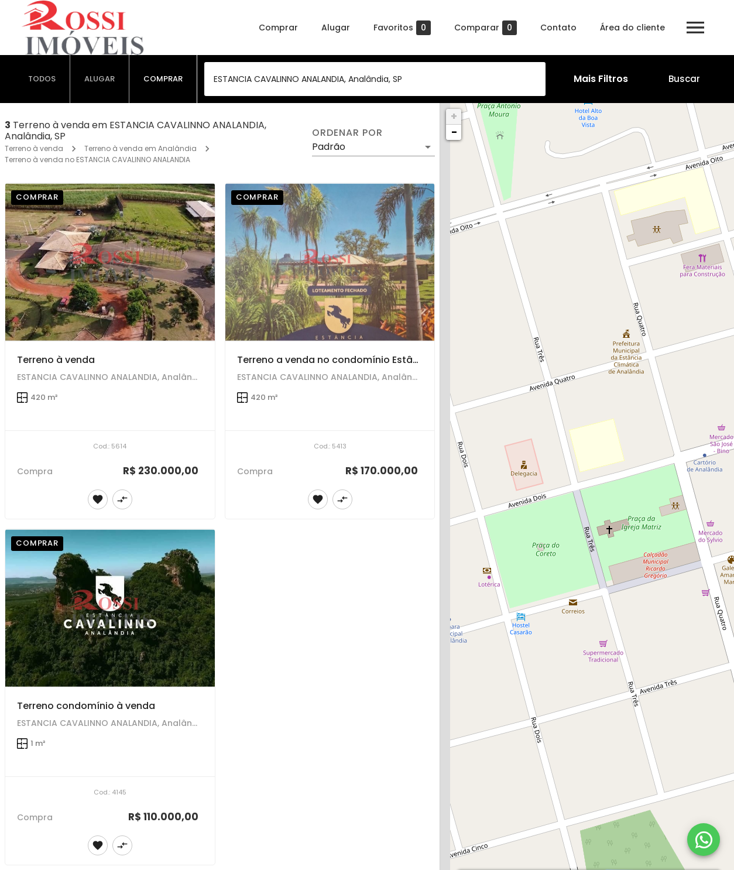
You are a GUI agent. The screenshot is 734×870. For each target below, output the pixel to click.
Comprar (278, 27)
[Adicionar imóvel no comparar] (122, 499)
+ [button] (454, 116)
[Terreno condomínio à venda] (110, 608)
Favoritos (402, 27)
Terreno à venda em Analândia (140, 148)
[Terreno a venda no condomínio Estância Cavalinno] (330, 262)
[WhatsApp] (703, 839)
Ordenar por (347, 133)
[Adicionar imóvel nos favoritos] (98, 499)
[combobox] (375, 79)
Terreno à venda (34, 148)
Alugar (335, 27)
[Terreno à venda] (110, 262)
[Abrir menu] (695, 27)
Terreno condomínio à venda (86, 706)
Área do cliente (632, 27)
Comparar (485, 27)
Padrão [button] (328, 146)
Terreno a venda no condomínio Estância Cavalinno (360, 360)
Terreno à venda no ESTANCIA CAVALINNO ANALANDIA (97, 160)
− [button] (454, 132)
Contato (558, 27)
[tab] (42, 79)
